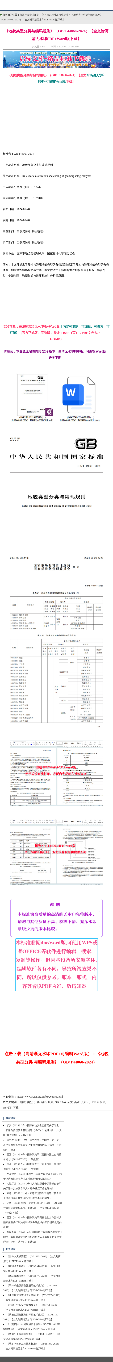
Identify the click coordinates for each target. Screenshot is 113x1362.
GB (57, 1102)
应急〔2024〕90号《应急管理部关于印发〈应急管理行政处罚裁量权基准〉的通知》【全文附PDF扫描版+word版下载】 (32, 1208)
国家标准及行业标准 (58, 14)
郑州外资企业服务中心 (32, 14)
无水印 (85, 1102)
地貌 (23, 1102)
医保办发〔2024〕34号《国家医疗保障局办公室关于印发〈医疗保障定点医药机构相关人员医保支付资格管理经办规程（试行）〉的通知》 (32, 1237)
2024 (63, 1102)
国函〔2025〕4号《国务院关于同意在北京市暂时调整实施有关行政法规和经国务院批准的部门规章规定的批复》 (32, 1222)
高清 (77, 1102)
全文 (70, 1102)
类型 (30, 1102)
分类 (37, 1102)
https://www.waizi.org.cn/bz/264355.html (40, 1096)
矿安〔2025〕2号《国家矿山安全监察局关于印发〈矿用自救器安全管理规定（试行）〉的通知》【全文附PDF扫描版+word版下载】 (32, 1130)
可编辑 (101, 1102)
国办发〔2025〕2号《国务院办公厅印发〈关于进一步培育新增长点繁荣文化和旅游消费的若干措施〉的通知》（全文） (32, 1145)
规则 (50, 1102)
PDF (93, 1102)
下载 (16, 1107)
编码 (44, 1102)
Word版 (7, 1107)
